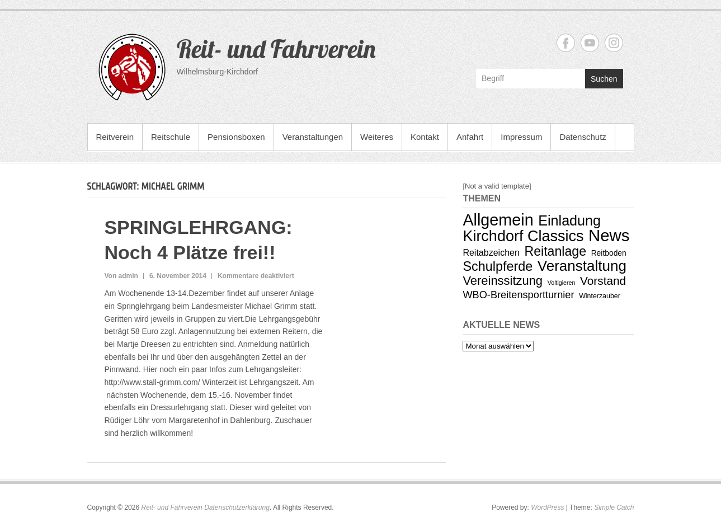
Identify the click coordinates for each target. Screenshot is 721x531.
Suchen (604, 78)
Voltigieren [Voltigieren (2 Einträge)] (562, 282)
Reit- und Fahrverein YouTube (590, 43)
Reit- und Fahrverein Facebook (566, 43)
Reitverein (115, 137)
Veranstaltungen (312, 137)
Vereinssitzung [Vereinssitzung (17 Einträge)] (503, 281)
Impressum (521, 137)
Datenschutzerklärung (237, 507)
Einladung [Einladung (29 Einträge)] (569, 220)
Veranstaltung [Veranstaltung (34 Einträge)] (582, 265)
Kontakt (425, 137)
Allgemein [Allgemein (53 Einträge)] (498, 220)
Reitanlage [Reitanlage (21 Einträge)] (556, 251)
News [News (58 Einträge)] (608, 235)
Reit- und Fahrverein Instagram (614, 43)
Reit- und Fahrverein (276, 48)
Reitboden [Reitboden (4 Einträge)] (608, 252)
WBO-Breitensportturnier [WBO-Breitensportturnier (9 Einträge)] (518, 294)
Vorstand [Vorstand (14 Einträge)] (603, 280)
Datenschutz (582, 137)
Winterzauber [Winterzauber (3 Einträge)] (599, 296)
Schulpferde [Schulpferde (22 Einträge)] (497, 266)
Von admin (121, 276)
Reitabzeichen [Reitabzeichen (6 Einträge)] (491, 252)
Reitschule (170, 137)
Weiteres (376, 137)
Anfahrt (469, 137)
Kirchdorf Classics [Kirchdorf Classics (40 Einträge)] (523, 236)
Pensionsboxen (236, 137)
